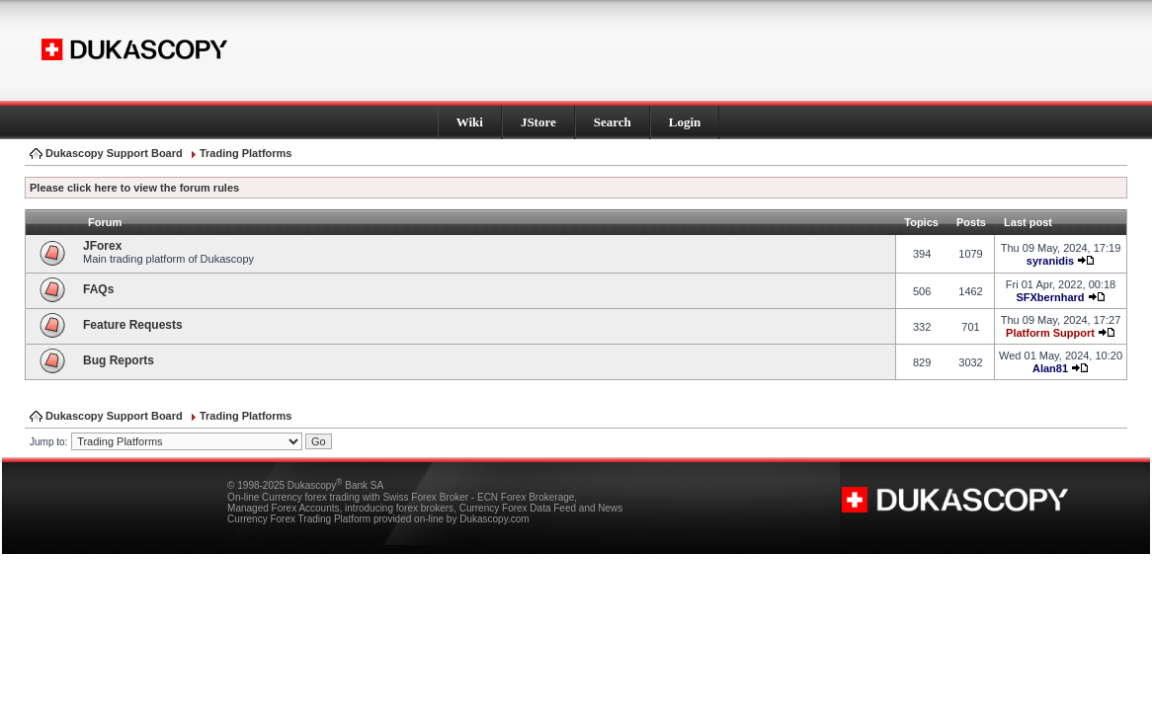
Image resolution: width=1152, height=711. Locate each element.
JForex (102, 246)
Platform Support (1050, 333)
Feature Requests (133, 325)
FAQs (98, 289)
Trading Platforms (246, 153)
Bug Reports (118, 360)
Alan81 (1050, 368)
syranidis (1050, 261)
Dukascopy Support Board (114, 153)
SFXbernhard (1050, 297)
